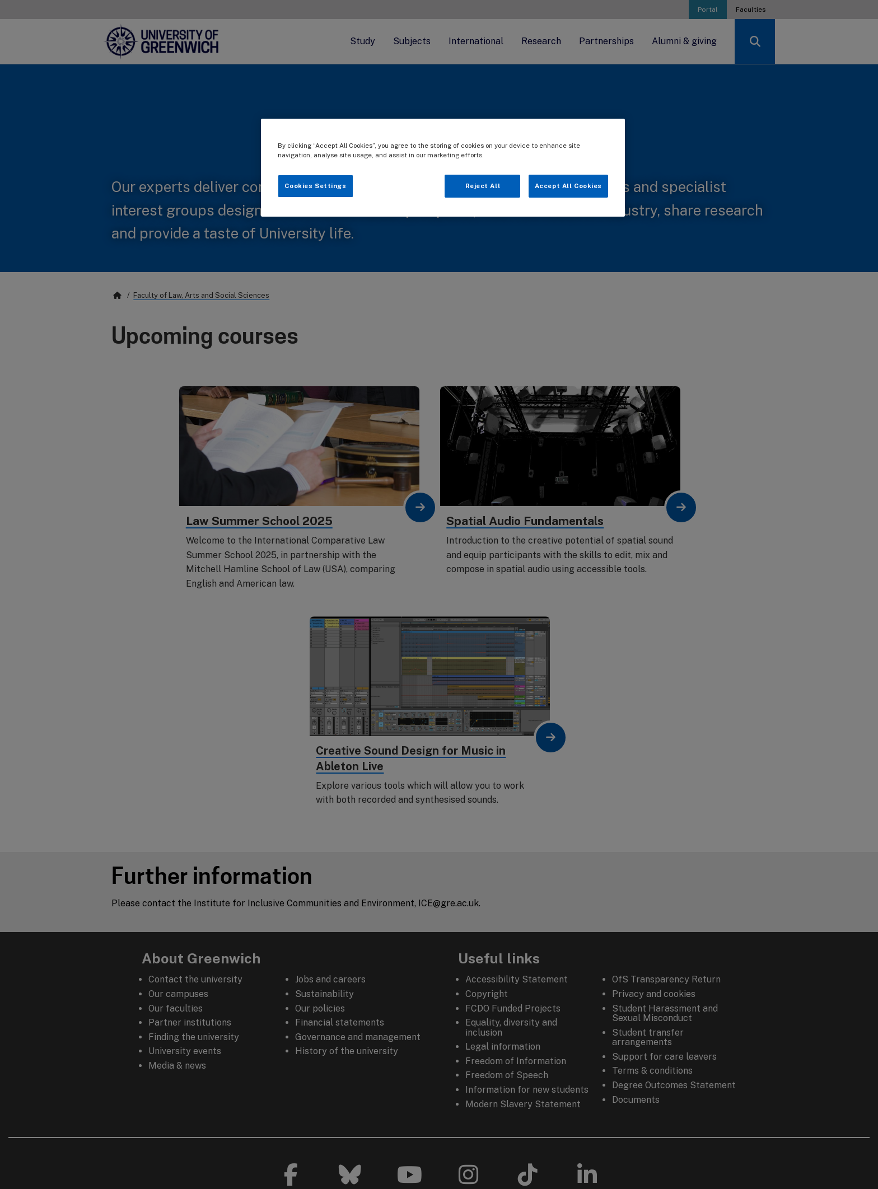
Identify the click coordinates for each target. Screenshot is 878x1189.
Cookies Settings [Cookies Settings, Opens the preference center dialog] (315, 186)
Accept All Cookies (568, 186)
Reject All (483, 186)
